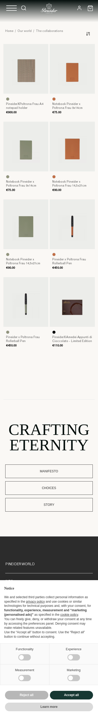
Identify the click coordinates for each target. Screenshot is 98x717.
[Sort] (87, 33)
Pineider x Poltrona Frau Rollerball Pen (69, 261)
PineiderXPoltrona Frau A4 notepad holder (24, 106)
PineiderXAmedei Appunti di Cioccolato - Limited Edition (72, 339)
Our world (25, 31)
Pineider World (20, 564)
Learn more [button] (49, 707)
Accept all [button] (71, 695)
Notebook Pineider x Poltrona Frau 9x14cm (67, 106)
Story (49, 505)
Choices (49, 488)
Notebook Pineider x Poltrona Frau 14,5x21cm (69, 183)
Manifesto (49, 471)
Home (9, 31)
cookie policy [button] (69, 615)
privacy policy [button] (35, 601)
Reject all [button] (26, 695)
